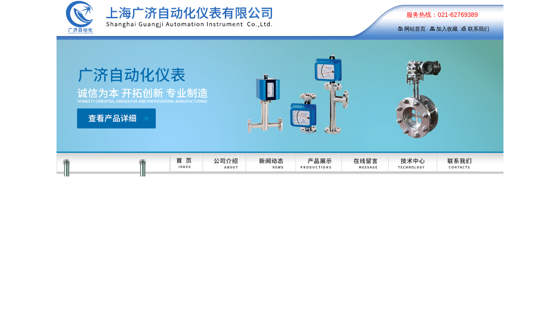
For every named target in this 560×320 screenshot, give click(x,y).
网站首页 (412, 29)
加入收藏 (444, 29)
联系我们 (475, 29)
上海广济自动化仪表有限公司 (219, 20)
